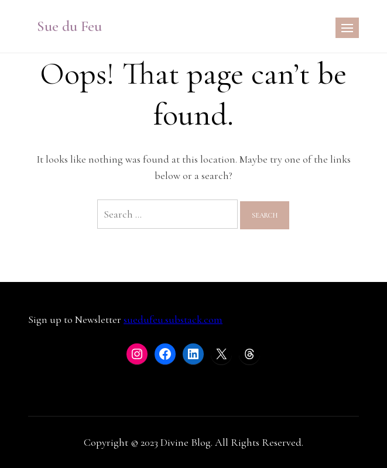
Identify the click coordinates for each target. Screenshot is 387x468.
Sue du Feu (69, 26)
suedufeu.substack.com (173, 319)
